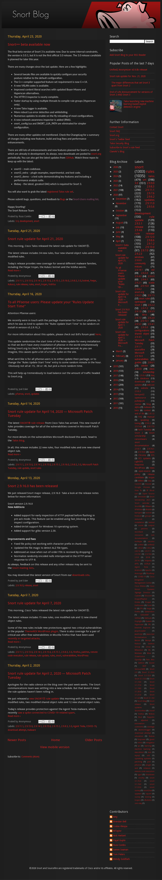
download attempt (17, 730)
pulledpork (140, 401)
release (28, 585)
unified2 (150, 545)
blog (148, 404)
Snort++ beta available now (29, 44)
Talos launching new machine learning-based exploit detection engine (139, 104)
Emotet (148, 484)
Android (138, 570)
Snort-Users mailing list (85, 199)
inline (140, 743)
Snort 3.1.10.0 (148, 672)
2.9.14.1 (38, 280)
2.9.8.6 (150, 240)
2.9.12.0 (149, 237)
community (140, 263)
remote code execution (145, 771)
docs (144, 314)
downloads (140, 381)
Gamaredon (149, 612)
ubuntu (151, 541)
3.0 (17, 221)
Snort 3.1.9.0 (149, 698)
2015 (116, 384)
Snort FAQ (115, 131)
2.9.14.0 (138, 426)
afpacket (144, 720)
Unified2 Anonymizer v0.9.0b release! (128, 69)
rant (136, 768)
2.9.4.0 (138, 276)
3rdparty (148, 561)
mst (149, 752)
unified (141, 545)
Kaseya (148, 640)
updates (35, 394)
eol (152, 269)
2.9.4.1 (151, 324)
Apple (151, 452)
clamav (138, 404)
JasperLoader (140, 631)
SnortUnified (140, 711)
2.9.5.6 (150, 206)
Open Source (148, 494)
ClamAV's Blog (117, 151)
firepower (142, 739)
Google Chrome (142, 487)
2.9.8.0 (138, 260)
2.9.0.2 (148, 423)
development (26, 221)
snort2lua (147, 790)
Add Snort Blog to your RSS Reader (128, 55)
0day (150, 481)
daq (152, 375)
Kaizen (137, 640)
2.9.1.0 (138, 311)
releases (147, 768)
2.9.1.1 (138, 346)
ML (149, 650)
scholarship (148, 372)
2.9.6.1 (144, 279)
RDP (144, 666)
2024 (116, 176)
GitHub (70, 157)
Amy (115, 816)
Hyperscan (139, 624)
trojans (138, 800)
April (118, 241)
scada (151, 282)
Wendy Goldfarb (121, 859)
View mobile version (55, 747)
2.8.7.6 (137, 551)
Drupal (148, 602)
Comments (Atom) (30, 756)
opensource (140, 398)
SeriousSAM (140, 669)
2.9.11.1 (19, 280)
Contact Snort (116, 127)
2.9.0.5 (138, 295)
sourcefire (140, 349)
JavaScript (139, 634)
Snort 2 (139, 433)
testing (148, 797)
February (121, 356)
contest (147, 410)
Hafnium (148, 618)
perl (149, 762)
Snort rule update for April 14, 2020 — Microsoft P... (122, 298)
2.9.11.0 (149, 203)
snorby (141, 778)
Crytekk (138, 596)
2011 (116, 403)
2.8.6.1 (151, 362)
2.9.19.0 (148, 554)
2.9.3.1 (138, 223)
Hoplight (138, 621)
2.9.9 (137, 557)
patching (138, 762)
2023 (116, 181)
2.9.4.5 (138, 337)
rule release (22, 284)
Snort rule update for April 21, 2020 (35, 239)
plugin (148, 765)
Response (139, 464)
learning (147, 746)
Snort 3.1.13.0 (140, 679)
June (118, 232)
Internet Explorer (143, 628)
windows (139, 257)
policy (137, 474)
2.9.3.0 (144, 273)
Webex (151, 714)
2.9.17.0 (150, 426)
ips (139, 746)
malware (31, 730)
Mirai (149, 653)
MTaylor (117, 830)
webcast (150, 385)
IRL (149, 624)
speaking (144, 420)
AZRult (147, 564)
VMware (148, 506)
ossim (140, 525)
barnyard (138, 513)
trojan (44, 284)
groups (148, 516)
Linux (148, 647)
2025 (116, 171)
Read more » (14, 270)
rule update (23, 468)
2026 (116, 167)
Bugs (62, 199)
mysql (137, 755)
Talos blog (18, 440)
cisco (152, 368)
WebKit (149, 509)
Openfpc (138, 660)
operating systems (143, 758)
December (121, 198)
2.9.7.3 (138, 317)
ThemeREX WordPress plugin (41, 631)
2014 (116, 389)
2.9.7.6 (150, 193)
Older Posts (93, 740)
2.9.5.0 (144, 327)
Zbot (140, 717)
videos (141, 481)
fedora (151, 736)
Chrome (142, 455)
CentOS (138, 484)
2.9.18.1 (138, 554)
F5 (136, 609)
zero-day (138, 803)
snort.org (96, 153)
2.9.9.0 (150, 183)
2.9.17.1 (148, 551)
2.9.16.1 (150, 449)
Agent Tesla (79, 726)
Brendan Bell (119, 821)
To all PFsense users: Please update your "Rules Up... (120, 277)
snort (36, 221)
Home (55, 740)
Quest (151, 663)
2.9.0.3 (138, 391)
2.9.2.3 (138, 253)
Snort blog (141, 701)
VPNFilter (138, 509)
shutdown (149, 775)
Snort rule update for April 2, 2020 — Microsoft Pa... (122, 339)
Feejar (93, 280)
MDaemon (139, 650)
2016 (116, 380)
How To (138, 490)
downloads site (80, 575)
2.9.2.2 (151, 305)
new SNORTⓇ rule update (44, 698)
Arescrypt (139, 573)
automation (139, 723)
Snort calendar (142, 503)
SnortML (138, 506)
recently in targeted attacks (24, 638)
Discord (148, 596)
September (121, 215)
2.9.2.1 (138, 282)
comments (139, 727)
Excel (149, 605)
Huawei (148, 621)
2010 (116, 408)
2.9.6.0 (151, 276)
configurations (142, 330)
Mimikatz (138, 653)
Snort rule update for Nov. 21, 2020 (127, 76)
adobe (144, 365)
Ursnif (151, 711)
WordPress (82, 655)
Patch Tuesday (144, 430)
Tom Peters (119, 854)
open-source (144, 471)
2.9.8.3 (73, 280)
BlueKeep (150, 573)
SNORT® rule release (32, 422)
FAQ (140, 417)
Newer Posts (17, 740)
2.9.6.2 (150, 196)
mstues (138, 266)
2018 (116, 371)
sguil (140, 775)
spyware (138, 794)
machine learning (143, 749)
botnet (85, 280)
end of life (139, 413)
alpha (137, 407)
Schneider (142, 497)
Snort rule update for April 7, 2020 (34, 603)
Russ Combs (119, 845)
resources (139, 535)
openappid (140, 301)
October (120, 210)
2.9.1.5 (151, 413)
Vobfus (52, 284)
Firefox (76, 652)
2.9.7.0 (144, 250)
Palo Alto (150, 660)
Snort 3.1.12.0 (144, 675)
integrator (150, 743)
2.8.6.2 (149, 548)
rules (31, 284)
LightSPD (139, 461)
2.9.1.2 (150, 243)
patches (85, 652)
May (118, 236)
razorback (139, 532)
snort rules (35, 468)
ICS (152, 455)
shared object (142, 333)
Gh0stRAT (144, 615)
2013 (116, 394)
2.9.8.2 (138, 289)
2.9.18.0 (141, 452)
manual (150, 417)
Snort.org (114, 135)
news (152, 468)
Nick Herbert (119, 835)
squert (148, 794)
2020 (116, 194)
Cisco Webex (140, 586)
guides (138, 362)
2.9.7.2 (144, 308)
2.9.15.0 (47, 280)
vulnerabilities (69, 655)
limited (151, 522)
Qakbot (141, 663)
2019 (116, 366)
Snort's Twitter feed (120, 139)
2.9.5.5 (151, 311)
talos (151, 176)
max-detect (139, 752)
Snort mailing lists (23, 567)
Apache (148, 570)
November (121, 203)
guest (152, 739)
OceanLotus (140, 656)
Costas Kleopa (120, 826)
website (144, 388)
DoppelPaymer (141, 599)
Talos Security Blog (119, 143)
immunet (138, 519)
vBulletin (148, 800)
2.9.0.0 (138, 368)
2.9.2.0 (151, 317)
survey (137, 797)
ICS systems (144, 458)
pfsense (19, 394)
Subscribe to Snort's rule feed (125, 147)
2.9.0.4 (142, 375)
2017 (116, 375)
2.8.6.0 (140, 548)
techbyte (138, 541)
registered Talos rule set (60, 191)
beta (137, 410)
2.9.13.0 (29, 280)
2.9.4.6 (138, 230)
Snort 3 (138, 305)
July (118, 227)
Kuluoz (11, 284)
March (119, 351)
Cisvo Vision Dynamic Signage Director (145, 589)
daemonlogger (144, 730)
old (148, 755)
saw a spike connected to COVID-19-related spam (46, 712)
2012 (116, 398)
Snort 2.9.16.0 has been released (33, 486)
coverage (150, 727)
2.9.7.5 (151, 295)
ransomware (141, 439)
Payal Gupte (119, 840)
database (144, 378)
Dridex (137, 602)
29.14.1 (138, 561)
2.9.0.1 (138, 449)
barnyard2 (139, 394)
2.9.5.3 (138, 324)
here (98, 334)
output (151, 525)
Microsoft (139, 352)
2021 (116, 190)
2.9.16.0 (65, 280)
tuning (138, 423)
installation (139, 522)
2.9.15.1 (56, 280)
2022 (116, 185)
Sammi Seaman (120, 849)
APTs (137, 564)
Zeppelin (150, 717)
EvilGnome (139, 605)
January (120, 360)
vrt (144, 179)
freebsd (138, 516)
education (139, 736)
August (120, 222)
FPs (141, 609)
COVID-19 (91, 726)
